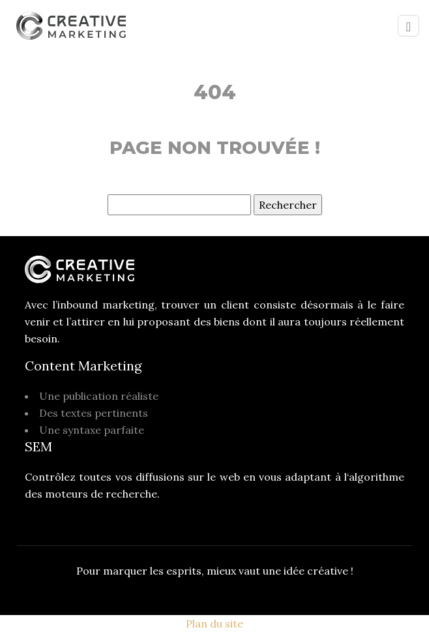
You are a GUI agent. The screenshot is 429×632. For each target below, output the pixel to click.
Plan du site (214, 623)
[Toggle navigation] (408, 26)
